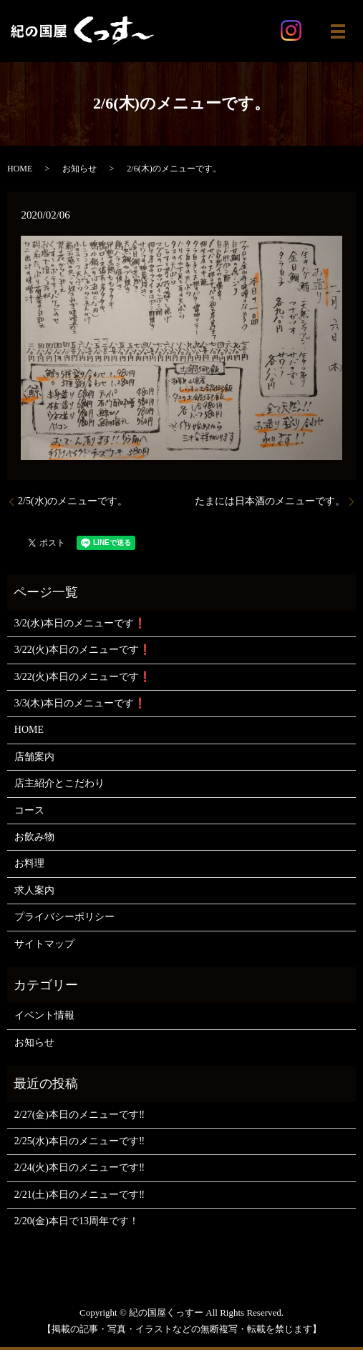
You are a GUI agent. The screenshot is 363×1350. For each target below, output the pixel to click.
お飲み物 (34, 836)
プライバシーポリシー (64, 916)
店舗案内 (34, 756)
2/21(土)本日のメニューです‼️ (79, 1194)
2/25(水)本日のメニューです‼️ (79, 1141)
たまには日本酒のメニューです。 (270, 501)
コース (29, 810)
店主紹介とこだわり (59, 783)
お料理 (29, 863)
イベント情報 (44, 1015)
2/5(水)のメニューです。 (72, 501)
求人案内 (34, 890)
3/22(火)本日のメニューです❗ (82, 649)
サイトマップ (44, 944)
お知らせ (79, 169)
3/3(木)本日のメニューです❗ (80, 703)
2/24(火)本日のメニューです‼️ (79, 1167)
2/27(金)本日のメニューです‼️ (79, 1114)
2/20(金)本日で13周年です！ (76, 1221)
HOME (19, 169)
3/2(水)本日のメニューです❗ (80, 623)
